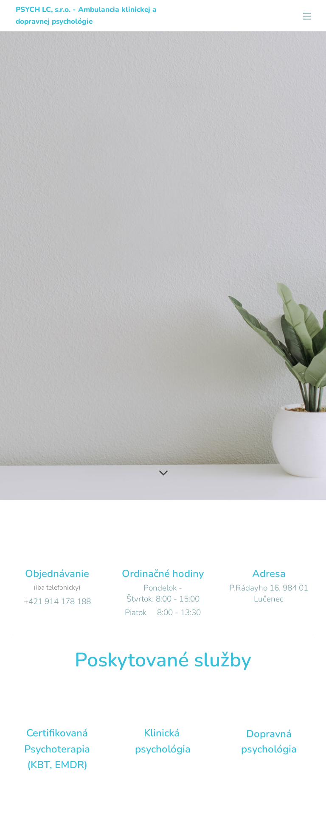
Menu (307, 16)
